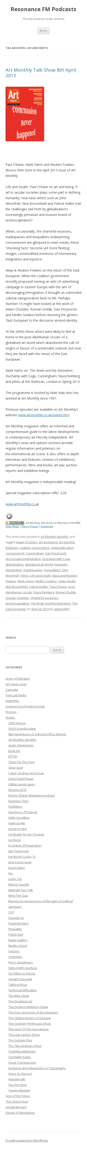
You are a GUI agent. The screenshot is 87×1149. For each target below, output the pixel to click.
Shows (10, 717)
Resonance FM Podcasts (43, 9)
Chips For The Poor (21, 762)
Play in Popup (30, 526)
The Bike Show (18, 996)
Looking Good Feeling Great (25, 706)
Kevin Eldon (16, 868)
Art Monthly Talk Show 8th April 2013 (41, 73)
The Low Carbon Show (24, 1035)
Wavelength (16, 1079)
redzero (14, 951)
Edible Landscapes (21, 784)
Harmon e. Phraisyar (22, 812)
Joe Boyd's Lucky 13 (21, 857)
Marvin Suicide (18, 884)
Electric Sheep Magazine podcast (31, 795)
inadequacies (33, 570)
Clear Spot (15, 767)
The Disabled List (20, 1001)
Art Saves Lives (16, 684)
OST (11, 912)
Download (47, 526)
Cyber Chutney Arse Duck (26, 773)
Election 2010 (17, 790)
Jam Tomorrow (18, 851)
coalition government (34, 548)
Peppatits (15, 929)
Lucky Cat (15, 879)
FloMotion (15, 806)
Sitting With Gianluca (22, 968)
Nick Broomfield (17, 587)
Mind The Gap (18, 895)
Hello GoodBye (18, 818)
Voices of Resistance (20, 1113)
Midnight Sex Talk (20, 890)
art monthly (67, 542)
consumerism (15, 553)
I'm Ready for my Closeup (26, 834)
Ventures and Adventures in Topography (37, 1068)
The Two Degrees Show (25, 1046)
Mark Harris (26, 581)
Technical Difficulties (22, 990)
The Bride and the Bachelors (51, 603)
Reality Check (17, 946)
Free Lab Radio (16, 695)
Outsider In (16, 918)
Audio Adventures (21, 745)
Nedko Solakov (46, 581)
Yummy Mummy (19, 1090)
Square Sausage (20, 979)
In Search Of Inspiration (25, 845)
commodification (62, 548)
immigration (14, 570)
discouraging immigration (23, 559)
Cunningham (35, 553)
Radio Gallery (17, 940)
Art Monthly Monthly (55, 536)
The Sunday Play (20, 1040)
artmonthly (62, 609)
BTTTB (12, 756)
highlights (12, 701)
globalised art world (39, 564)
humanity (61, 564)
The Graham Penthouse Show (29, 1023)
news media (66, 581)
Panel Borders (18, 923)
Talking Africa (17, 985)
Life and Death (40, 575)
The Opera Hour (17, 1101)
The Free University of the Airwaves (33, 1012)
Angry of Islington (18, 678)
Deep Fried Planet (20, 779)
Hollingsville (16, 823)
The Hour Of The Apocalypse (28, 1029)
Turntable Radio (19, 1057)
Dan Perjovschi (55, 553)
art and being (48, 542)
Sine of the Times (18, 1096)
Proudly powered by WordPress (27, 1141)
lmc (10, 873)
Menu (43, 30)
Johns (25, 575)
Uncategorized (16, 1107)
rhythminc (15, 957)
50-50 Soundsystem (22, 729)
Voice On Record (20, 1074)
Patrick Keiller (38, 587)
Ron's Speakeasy (20, 962)
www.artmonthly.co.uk (22, 504)
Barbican (12, 548)
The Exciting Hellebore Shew (28, 1007)
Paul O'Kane (58, 587)
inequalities (52, 570)
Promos (11, 712)
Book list (14, 751)
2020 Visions (17, 723)
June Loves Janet (20, 862)
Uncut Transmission (22, 1062)
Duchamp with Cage (56, 559)
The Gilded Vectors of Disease (29, 1018)
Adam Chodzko (26, 542)
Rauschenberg (44, 592)
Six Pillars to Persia (21, 973)
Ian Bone (14, 840)
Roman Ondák (66, 592)
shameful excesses (44, 598)
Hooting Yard (17, 829)
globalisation (15, 564)
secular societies (17, 598)
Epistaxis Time (18, 801)
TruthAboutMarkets (22, 1051)
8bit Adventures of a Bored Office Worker (37, 734)
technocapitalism (17, 603)
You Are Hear (17, 1085)
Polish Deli (15, 934)
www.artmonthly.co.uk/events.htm (43, 415)
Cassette (12, 690)
